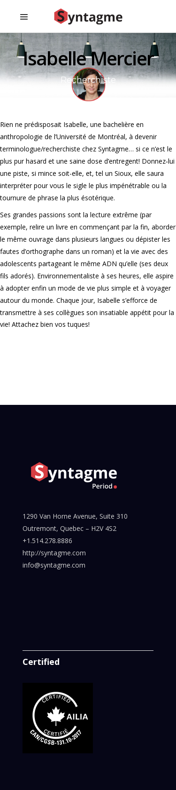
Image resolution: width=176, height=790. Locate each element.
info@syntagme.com (54, 565)
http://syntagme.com (54, 552)
